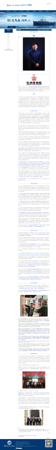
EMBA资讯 (21, 11)
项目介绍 (14, 11)
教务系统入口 (49, 3)
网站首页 (8, 11)
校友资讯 (34, 11)
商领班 (20, 27)
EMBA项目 (11, 27)
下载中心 (47, 11)
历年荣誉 (28, 27)
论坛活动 (36, 27)
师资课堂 (27, 11)
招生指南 (40, 11)
